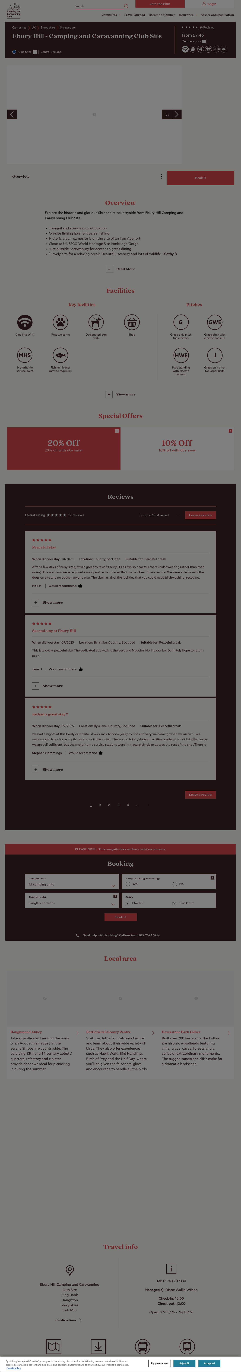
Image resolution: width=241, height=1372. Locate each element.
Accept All (209, 1363)
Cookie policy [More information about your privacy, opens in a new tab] (14, 1368)
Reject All (184, 1363)
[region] (120, 1364)
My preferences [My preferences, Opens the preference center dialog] (159, 1363)
